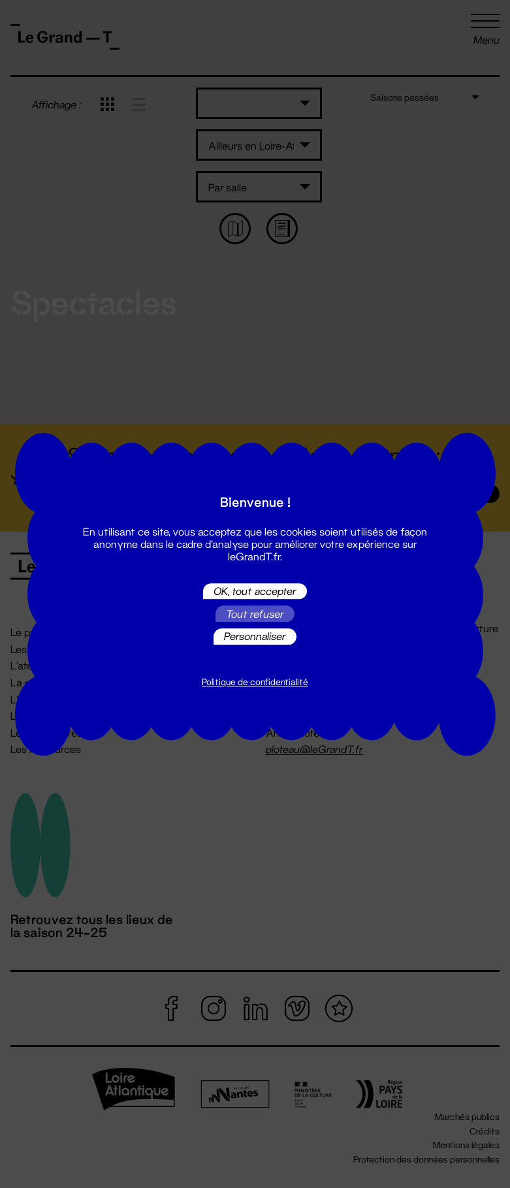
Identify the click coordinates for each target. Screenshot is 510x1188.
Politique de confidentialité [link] (255, 682)
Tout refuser (255, 613)
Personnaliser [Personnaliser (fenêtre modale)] (255, 636)
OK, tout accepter (255, 591)
